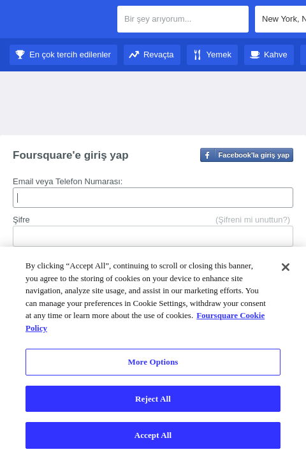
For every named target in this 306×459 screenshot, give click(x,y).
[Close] (286, 267)
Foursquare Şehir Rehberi (59, 20)
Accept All (153, 435)
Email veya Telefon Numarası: (67, 181)
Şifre (21, 219)
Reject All (153, 399)
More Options (153, 362)
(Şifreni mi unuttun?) (252, 219)
